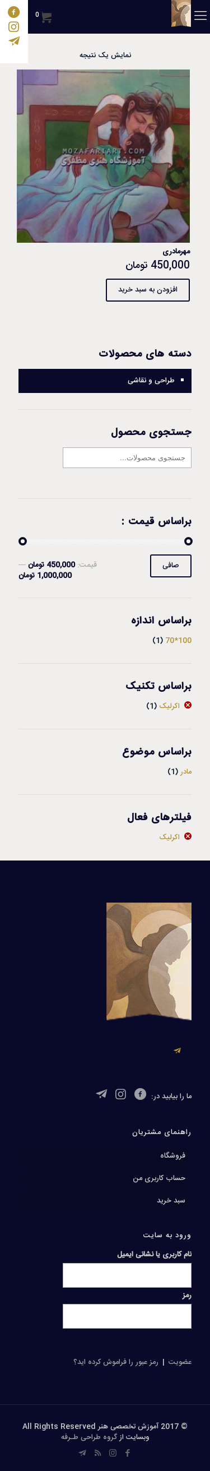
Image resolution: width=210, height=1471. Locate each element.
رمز (187, 1295)
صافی (170, 565)
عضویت (180, 1362)
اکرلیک (169, 706)
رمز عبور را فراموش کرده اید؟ (115, 1362)
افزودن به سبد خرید (148, 290)
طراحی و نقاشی (151, 380)
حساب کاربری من (159, 1178)
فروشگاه (172, 1156)
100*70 (178, 641)
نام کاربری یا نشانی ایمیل (154, 1255)
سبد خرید (171, 1201)
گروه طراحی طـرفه (89, 1437)
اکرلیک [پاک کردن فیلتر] (169, 837)
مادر (186, 772)
